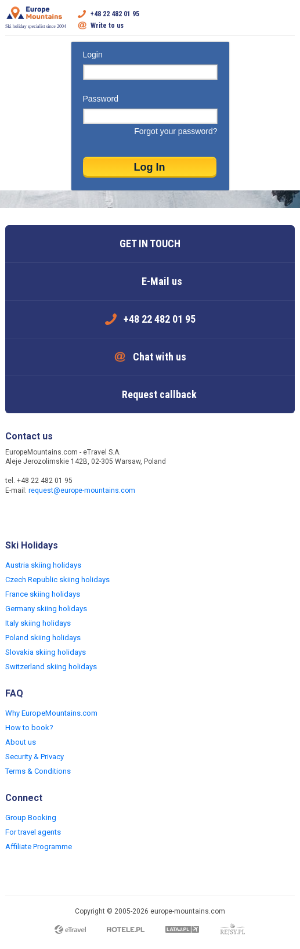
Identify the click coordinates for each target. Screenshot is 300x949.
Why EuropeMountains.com (51, 713)
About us (20, 742)
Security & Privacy (34, 756)
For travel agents (33, 832)
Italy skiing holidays (38, 623)
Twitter (38, 515)
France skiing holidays (42, 594)
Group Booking (30, 817)
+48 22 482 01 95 (115, 14)
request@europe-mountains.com (81, 490)
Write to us (107, 25)
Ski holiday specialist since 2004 (35, 17)
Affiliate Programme (38, 846)
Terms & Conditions (38, 771)
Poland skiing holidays (43, 637)
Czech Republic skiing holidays (57, 579)
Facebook (15, 515)
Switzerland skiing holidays (51, 666)
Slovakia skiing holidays (45, 652)
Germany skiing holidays (46, 608)
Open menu (286, 20)
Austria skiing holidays (43, 565)
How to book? (29, 727)
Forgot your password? (175, 131)
